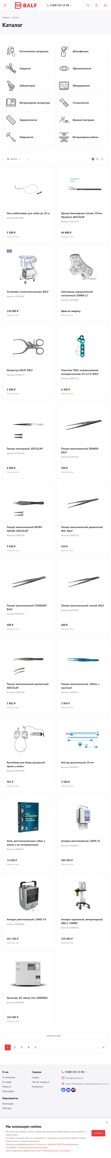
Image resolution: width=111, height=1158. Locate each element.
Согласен (98, 1133)
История (6, 1082)
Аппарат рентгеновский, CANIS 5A (26, 919)
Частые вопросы (40, 1082)
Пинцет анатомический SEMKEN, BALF (80, 450)
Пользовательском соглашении (56, 1150)
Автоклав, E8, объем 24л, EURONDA (27, 997)
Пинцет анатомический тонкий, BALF (82, 605)
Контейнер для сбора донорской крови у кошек (26, 764)
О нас (5, 1072)
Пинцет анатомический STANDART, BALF (27, 607)
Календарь (8, 1103)
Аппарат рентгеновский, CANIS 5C (80, 841)
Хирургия (25, 68)
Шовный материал (83, 120)
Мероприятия (10, 1098)
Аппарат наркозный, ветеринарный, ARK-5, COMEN (82, 921)
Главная (5, 17)
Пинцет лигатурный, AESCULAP (25, 448)
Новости (6, 1086)
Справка (36, 1072)
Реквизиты (37, 1086)
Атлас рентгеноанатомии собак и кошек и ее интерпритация (26, 842)
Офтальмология (82, 68)
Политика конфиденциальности (20, 1144)
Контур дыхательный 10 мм (77, 762)
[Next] (103, 1047)
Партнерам (8, 1091)
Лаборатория (27, 85)
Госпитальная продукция (34, 51)
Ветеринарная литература (35, 102)
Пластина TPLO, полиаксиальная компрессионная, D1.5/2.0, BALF (80, 372)
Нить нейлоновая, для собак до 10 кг (28, 213)
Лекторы (7, 1108)
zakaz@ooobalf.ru (74, 1078)
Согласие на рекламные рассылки (32, 1147)
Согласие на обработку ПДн (48, 1144)
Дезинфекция (80, 51)
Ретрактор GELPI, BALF (20, 370)
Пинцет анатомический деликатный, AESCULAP (28, 685)
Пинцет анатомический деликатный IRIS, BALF (82, 528)
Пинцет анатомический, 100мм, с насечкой (80, 685)
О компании (8, 1077)
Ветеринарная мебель (85, 137)
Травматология (28, 120)
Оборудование (81, 85)
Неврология (26, 137)
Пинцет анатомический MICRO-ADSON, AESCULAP (25, 528)
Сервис (35, 1077)
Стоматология (81, 102)
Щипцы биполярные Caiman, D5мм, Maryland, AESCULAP (81, 215)
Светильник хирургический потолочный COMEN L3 (77, 293)
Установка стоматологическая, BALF (28, 291)
